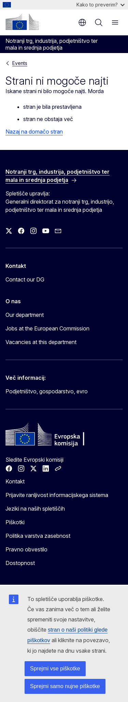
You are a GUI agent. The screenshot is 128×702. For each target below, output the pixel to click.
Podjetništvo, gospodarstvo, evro (46, 391)
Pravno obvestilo (26, 549)
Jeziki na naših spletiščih (35, 508)
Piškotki (15, 522)
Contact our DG (24, 279)
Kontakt (15, 481)
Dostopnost (20, 563)
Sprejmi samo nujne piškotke (65, 686)
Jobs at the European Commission (47, 328)
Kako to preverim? (100, 4)
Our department (24, 314)
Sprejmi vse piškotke (55, 668)
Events (19, 63)
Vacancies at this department (40, 342)
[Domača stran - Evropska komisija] (22, 22)
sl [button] (82, 22)
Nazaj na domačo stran (34, 131)
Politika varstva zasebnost (37, 535)
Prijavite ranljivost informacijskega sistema (56, 495)
